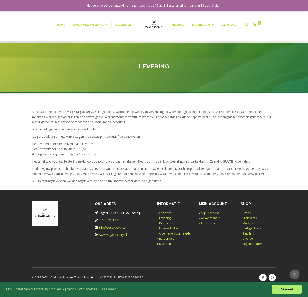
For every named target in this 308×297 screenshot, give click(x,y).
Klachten (165, 244)
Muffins (247, 223)
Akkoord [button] (287, 289)
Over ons (165, 213)
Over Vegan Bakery (90, 25)
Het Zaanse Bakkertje (82, 277)
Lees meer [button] (108, 289)
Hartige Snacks (252, 228)
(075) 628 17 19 (109, 220)
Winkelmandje (210, 218)
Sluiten (216, 5)
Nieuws (178, 25)
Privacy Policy (168, 228)
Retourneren (167, 238)
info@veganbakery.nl (113, 227)
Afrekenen (208, 223)
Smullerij (248, 233)
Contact (229, 25)
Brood (246, 213)
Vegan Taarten (252, 244)
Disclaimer (166, 223)
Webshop (123, 25)
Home (60, 25)
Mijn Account (210, 213)
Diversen (248, 238)
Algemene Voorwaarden (175, 233)
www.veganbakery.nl (113, 235)
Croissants (249, 218)
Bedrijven (201, 25)
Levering (165, 218)
